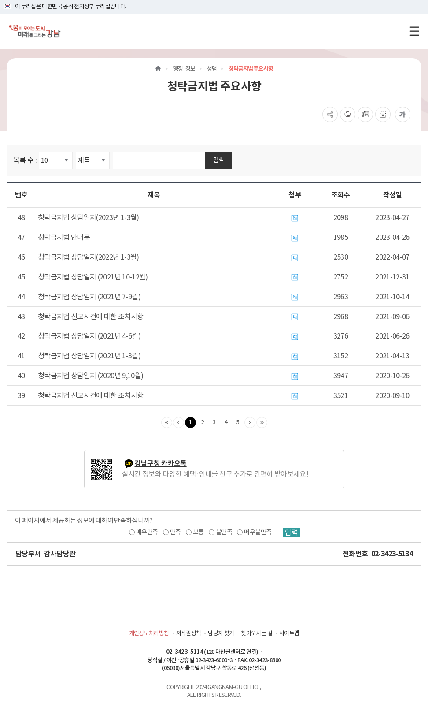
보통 (198, 532)
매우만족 (147, 532)
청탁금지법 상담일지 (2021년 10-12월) (93, 276)
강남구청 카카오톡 (161, 463)
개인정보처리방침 (149, 633)
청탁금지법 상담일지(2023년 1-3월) (88, 217)
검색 (218, 159)
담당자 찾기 (221, 633)
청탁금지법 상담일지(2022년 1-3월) (88, 257)
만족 (175, 532)
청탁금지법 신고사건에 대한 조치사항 (91, 316)
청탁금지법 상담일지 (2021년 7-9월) (89, 296)
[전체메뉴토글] (414, 31)
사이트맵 (289, 633)
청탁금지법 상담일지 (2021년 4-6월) (89, 335)
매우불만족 (257, 532)
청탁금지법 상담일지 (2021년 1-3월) (89, 355)
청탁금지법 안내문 (64, 237)
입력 (291, 532)
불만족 (224, 532)
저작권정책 (188, 633)
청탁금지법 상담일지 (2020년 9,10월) (90, 375)
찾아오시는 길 (256, 633)
